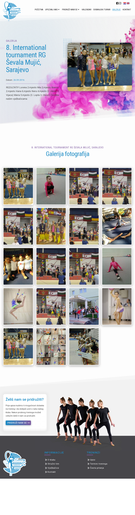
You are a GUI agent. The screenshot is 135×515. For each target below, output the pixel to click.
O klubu (51, 459)
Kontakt (127, 9)
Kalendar (86, 9)
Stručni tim (53, 463)
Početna (39, 9)
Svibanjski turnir (101, 9)
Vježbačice (53, 468)
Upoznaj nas (51, 9)
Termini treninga (98, 463)
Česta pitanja (97, 468)
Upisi (92, 459)
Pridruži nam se (69, 9)
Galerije (116, 9)
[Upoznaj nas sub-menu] (59, 9)
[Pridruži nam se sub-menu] (79, 9)
